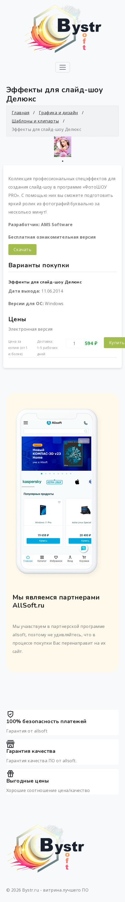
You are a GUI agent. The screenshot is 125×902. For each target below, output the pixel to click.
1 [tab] (62, 161)
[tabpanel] (62, 146)
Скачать (22, 249)
